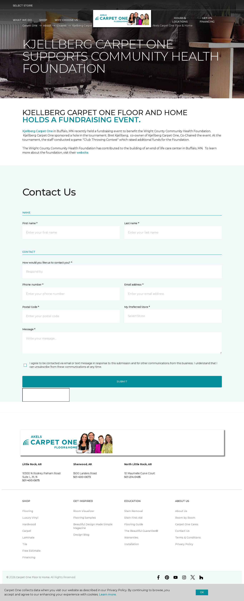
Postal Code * (30, 307)
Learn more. (107, 594)
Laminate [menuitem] (28, 537)
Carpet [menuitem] (26, 531)
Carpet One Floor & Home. (33, 577)
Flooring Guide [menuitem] (133, 524)
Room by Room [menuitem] (185, 517)
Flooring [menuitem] (27, 511)
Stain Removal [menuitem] (133, 511)
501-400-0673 (82, 477)
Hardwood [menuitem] (29, 524)
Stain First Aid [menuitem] (133, 517)
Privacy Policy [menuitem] (184, 544)
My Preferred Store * (137, 307)
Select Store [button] (23, 5)
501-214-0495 (132, 477)
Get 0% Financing (207, 19)
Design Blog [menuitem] (81, 534)
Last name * (131, 223)
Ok (202, 592)
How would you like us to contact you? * (47, 262)
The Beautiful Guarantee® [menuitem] (141, 531)
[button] (223, 20)
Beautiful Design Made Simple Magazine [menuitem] (92, 526)
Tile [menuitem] (24, 544)
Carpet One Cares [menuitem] (186, 524)
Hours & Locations (180, 19)
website (82, 152)
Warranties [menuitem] (131, 537)
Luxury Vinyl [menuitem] (30, 517)
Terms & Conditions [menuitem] (188, 537)
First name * (30, 223)
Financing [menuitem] (28, 557)
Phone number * (32, 284)
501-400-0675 (31, 480)
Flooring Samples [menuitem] (84, 517)
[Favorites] (228, 20)
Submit (122, 381)
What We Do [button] (22, 20)
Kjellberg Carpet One (37, 131)
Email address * (133, 284)
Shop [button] (43, 20)
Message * (28, 329)
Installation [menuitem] (131, 544)
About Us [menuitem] (181, 511)
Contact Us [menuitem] (182, 531)
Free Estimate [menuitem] (31, 550)
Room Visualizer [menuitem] (83, 511)
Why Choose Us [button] (66, 20)
